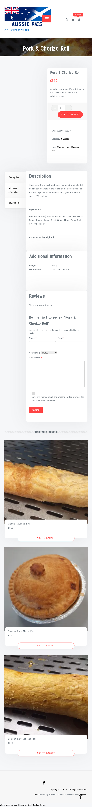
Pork (68, 147)
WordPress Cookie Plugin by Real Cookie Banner (23, 805)
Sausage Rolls (68, 139)
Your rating (35, 353)
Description (14, 177)
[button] (46, 538)
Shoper (37, 795)
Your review (35, 357)
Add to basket (70, 114)
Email (61, 338)
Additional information (13, 190)
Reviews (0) (14, 203)
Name (33, 338)
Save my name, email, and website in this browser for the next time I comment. (58, 399)
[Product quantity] (61, 108)
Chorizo (61, 147)
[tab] (16, 177)
